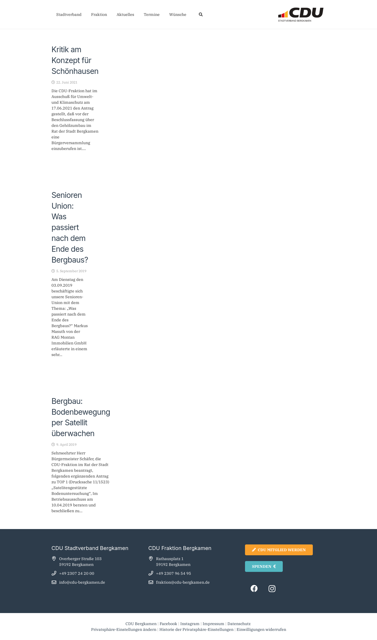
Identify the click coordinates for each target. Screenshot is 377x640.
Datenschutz (239, 623)
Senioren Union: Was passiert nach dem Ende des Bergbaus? (69, 227)
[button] (200, 14)
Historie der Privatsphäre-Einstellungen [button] (196, 629)
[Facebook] (254, 589)
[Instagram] (272, 589)
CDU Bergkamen (141, 623)
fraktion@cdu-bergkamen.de (183, 582)
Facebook (168, 623)
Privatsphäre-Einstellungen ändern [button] (123, 629)
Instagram (190, 623)
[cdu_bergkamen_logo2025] (287, 15)
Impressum (213, 623)
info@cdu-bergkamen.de (82, 582)
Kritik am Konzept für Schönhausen (75, 60)
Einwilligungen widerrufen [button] (261, 629)
